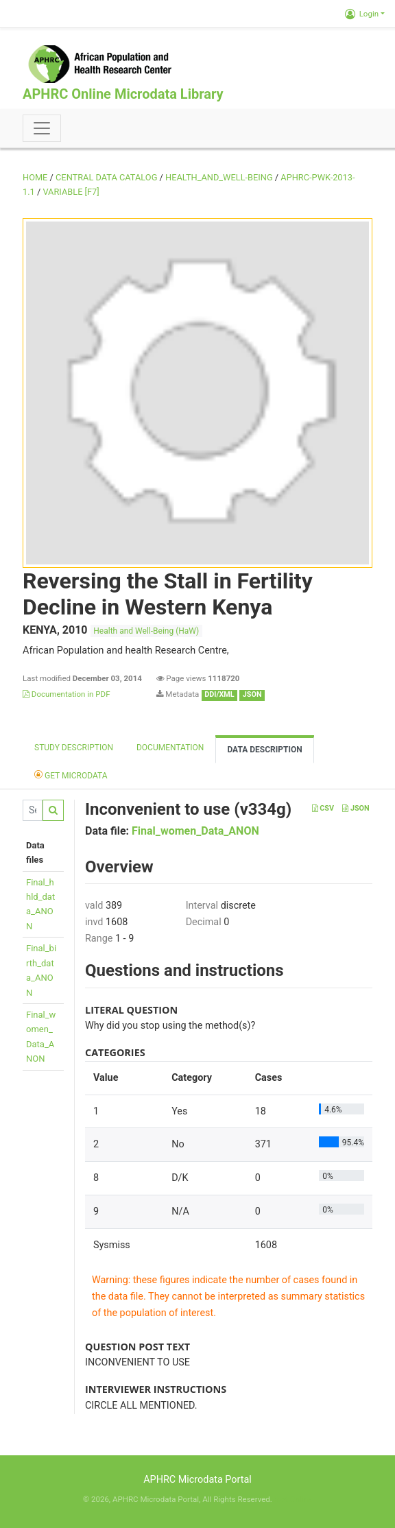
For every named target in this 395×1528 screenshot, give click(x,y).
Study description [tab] (73, 747)
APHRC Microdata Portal (197, 1479)
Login (362, 14)
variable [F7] (71, 192)
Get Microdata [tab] (71, 774)
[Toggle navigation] (42, 128)
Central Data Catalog (106, 177)
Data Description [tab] (264, 749)
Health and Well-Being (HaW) (146, 631)
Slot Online (293, 1499)
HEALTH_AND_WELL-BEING (219, 177)
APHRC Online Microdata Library (123, 94)
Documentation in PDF (66, 694)
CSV (323, 808)
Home (35, 177)
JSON (355, 808)
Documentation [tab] (170, 747)
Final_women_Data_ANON (195, 830)
